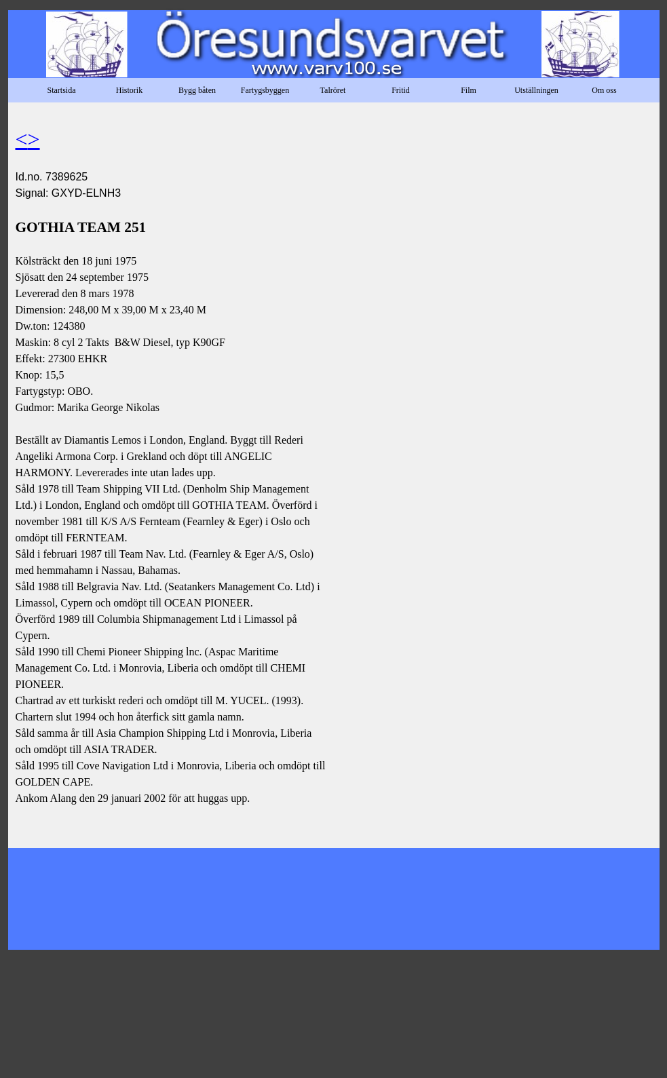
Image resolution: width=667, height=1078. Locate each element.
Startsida (61, 90)
